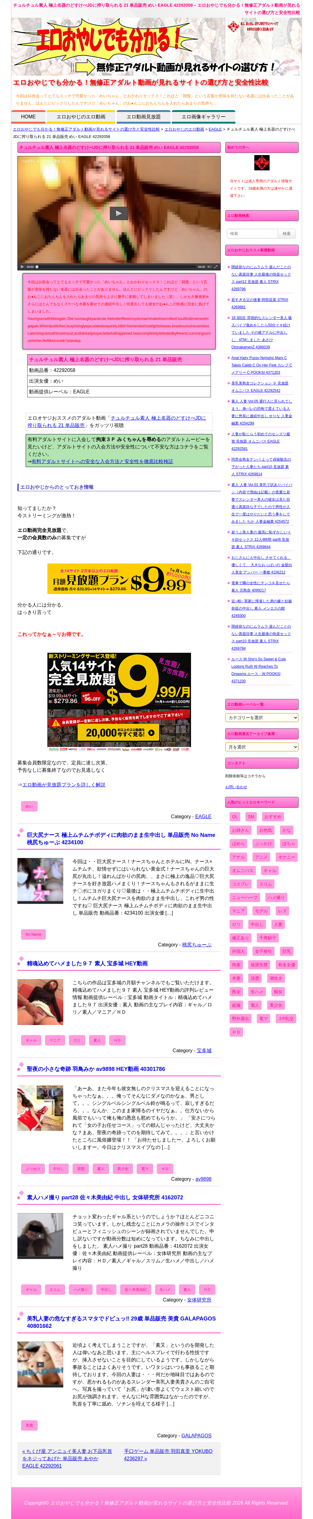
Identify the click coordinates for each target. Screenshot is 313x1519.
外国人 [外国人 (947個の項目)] (238, 951)
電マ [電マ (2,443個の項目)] (263, 1018)
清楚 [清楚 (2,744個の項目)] (255, 978)
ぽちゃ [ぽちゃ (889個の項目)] (288, 843)
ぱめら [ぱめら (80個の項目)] (238, 843)
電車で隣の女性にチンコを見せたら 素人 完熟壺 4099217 (260, 586)
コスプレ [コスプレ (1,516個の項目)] (240, 884)
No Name (33, 934)
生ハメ (165, 1289)
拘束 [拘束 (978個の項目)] (236, 964)
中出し (58, 1169)
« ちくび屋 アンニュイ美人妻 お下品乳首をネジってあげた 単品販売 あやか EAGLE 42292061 (67, 1459)
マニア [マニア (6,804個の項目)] (238, 910)
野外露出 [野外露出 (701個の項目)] (240, 1018)
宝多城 (204, 1050)
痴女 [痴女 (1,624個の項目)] (278, 991)
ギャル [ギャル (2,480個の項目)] (269, 870)
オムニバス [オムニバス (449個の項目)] (242, 870)
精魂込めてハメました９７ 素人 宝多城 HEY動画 (87, 963)
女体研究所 (199, 1299)
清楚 (80, 1169)
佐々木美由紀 (136, 1289)
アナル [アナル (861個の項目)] (238, 857)
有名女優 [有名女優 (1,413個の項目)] (286, 964)
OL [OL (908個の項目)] (235, 816)
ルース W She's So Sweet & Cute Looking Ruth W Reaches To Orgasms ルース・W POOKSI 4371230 (258, 670)
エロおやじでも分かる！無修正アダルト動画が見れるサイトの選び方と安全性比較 (86, 129)
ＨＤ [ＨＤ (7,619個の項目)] (236, 1032)
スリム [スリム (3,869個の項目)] (265, 884)
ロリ (77, 1040)
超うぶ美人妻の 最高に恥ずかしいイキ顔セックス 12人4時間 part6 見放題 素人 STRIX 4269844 (261, 539)
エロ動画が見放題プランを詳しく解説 (63, 784)
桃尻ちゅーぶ (197, 944)
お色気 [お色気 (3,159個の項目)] (265, 830)
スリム (55, 1289)
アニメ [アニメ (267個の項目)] (261, 857)
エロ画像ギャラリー (204, 116)
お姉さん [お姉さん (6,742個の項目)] (240, 830)
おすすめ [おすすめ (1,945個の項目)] (273, 816)
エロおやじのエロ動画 (81, 116)
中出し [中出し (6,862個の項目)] (257, 924)
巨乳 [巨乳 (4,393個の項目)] (286, 951)
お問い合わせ (236, 787)
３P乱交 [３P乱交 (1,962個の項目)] (286, 1018)
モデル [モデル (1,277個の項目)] (261, 910)
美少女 (122, 1169)
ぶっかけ (33, 1169)
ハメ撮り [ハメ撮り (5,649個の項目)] (276, 897)
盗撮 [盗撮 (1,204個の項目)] (236, 1005)
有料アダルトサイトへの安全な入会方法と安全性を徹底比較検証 (102, 461)
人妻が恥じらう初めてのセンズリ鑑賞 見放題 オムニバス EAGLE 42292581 (260, 441)
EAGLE (215, 129)
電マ (145, 1169)
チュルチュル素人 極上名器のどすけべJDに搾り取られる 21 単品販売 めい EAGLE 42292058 (109, 147)
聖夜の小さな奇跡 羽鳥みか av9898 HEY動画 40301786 (96, 1069)
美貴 (29, 1425)
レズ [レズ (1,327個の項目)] (282, 910)
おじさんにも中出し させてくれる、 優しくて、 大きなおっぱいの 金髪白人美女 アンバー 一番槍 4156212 (261, 564)
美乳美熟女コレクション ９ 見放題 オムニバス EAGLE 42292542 (260, 387)
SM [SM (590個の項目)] (251, 816)
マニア (55, 1040)
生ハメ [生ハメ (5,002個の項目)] (257, 991)
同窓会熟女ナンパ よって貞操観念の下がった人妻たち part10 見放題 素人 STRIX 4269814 (261, 466)
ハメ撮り (80, 1289)
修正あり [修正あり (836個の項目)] (240, 937)
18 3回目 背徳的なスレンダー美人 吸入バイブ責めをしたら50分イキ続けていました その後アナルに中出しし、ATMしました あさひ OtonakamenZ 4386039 (261, 332)
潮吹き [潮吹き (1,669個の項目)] (276, 978)
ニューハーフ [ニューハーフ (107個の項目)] (245, 897)
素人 (97, 1040)
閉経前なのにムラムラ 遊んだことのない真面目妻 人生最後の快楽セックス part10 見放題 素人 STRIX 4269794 (261, 637)
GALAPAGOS (197, 1435)
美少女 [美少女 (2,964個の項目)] (276, 1005)
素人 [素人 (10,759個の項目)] (255, 1005)
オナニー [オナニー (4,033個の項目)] (286, 857)
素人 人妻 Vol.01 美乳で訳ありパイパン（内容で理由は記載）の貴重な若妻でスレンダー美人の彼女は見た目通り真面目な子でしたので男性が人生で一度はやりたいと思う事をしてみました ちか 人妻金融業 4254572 (261, 503)
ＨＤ (117, 1040)
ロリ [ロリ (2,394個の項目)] (236, 924)
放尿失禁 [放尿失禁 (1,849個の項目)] (259, 964)
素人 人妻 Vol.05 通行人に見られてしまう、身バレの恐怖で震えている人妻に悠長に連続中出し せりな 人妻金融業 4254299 (261, 412)
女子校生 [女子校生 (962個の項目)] (263, 951)
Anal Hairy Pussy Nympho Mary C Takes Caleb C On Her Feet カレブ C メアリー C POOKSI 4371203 (261, 365)
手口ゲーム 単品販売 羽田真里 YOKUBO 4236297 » (168, 1455)
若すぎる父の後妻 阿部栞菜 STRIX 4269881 (259, 303)
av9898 (204, 1179)
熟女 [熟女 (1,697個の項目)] (236, 991)
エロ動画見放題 (144, 116)
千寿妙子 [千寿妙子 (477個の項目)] (267, 937)
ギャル (31, 1040)
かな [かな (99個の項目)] (286, 830)
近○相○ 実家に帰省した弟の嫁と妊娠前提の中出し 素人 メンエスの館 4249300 (261, 608)
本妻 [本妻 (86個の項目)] (236, 978)
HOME (28, 116)
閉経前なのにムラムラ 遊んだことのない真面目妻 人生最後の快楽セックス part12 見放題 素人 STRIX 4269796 (261, 278)
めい (29, 806)
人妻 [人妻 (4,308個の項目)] (278, 924)
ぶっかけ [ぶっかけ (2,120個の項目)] (263, 843)
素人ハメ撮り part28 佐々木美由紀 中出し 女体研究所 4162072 (105, 1197)
